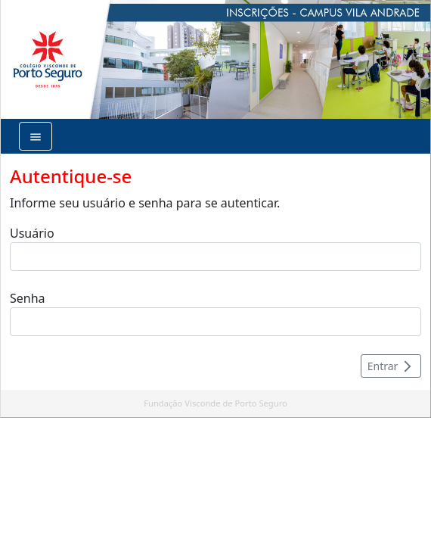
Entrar (390, 366)
